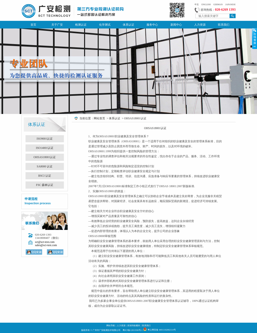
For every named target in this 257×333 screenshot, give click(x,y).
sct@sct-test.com (44, 241)
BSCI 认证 (44, 175)
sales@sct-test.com (46, 245)
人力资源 (200, 24)
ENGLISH (206, 4)
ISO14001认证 (44, 147)
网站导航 (110, 325)
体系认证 (128, 24)
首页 (33, 24)
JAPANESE (230, 4)
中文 (197, 4)
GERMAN (218, 4)
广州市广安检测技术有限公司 (107, 330)
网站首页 (100, 118)
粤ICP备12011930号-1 (133, 330)
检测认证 (81, 24)
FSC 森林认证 (44, 184)
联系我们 (223, 24)
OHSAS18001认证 (45, 157)
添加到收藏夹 (133, 325)
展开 (254, 38)
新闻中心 (176, 24)
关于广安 (57, 24)
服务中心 (152, 24)
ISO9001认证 (45, 138)
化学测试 (104, 24)
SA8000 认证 (44, 166)
